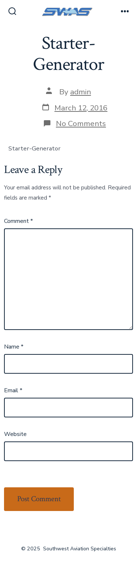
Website (15, 434)
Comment (18, 221)
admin (80, 92)
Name (13, 347)
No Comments (81, 123)
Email (13, 390)
